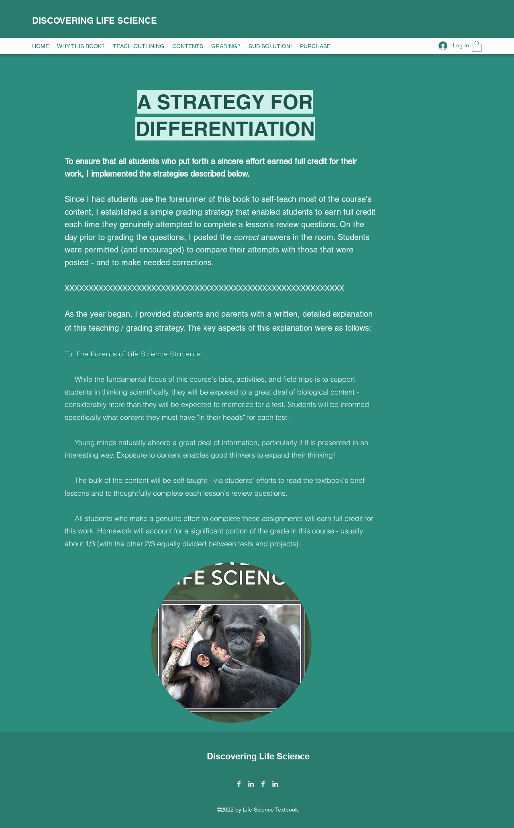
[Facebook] (239, 784)
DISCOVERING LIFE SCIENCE (94, 20)
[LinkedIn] (251, 784)
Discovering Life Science (258, 756)
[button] (81, 46)
